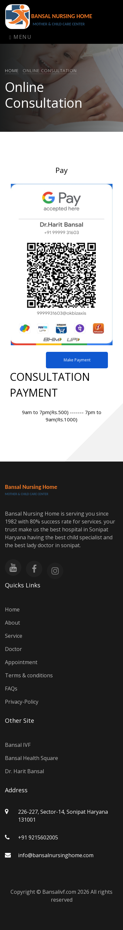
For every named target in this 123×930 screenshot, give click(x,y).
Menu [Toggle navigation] (20, 37)
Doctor (13, 649)
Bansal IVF (18, 744)
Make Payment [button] (77, 360)
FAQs (11, 688)
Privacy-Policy (21, 701)
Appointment (21, 662)
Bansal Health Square (31, 758)
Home (12, 70)
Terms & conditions (29, 675)
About (12, 622)
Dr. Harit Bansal (24, 771)
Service (13, 635)
